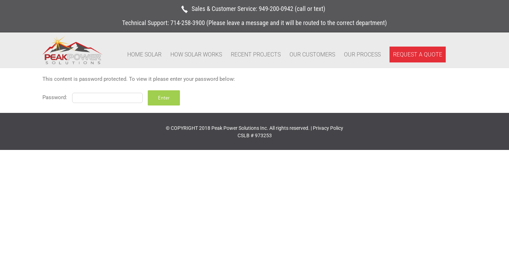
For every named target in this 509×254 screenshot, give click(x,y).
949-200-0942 (276, 8)
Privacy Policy (328, 128)
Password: (92, 97)
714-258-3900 (187, 22)
